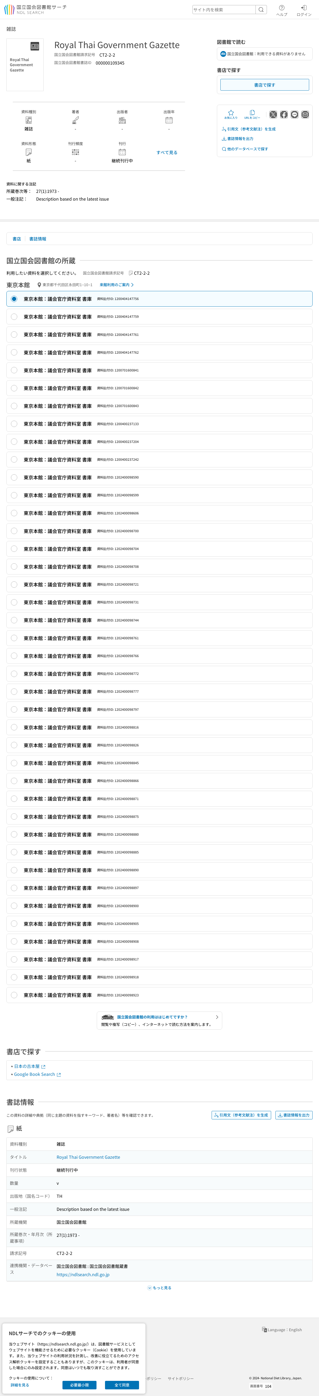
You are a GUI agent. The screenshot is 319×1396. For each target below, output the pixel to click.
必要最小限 (79, 1384)
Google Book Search (37, 1074)
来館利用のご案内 (118, 285)
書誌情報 (37, 238)
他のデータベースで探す (244, 149)
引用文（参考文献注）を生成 (248, 129)
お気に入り (231, 114)
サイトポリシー (181, 1378)
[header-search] (229, 9)
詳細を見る (20, 1384)
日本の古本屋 (30, 1066)
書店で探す (264, 85)
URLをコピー (252, 114)
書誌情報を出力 (237, 138)
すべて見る (167, 152)
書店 (16, 238)
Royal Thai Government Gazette (88, 1157)
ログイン (304, 10)
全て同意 (122, 1384)
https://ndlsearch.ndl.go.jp (83, 1274)
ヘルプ (281, 10)
